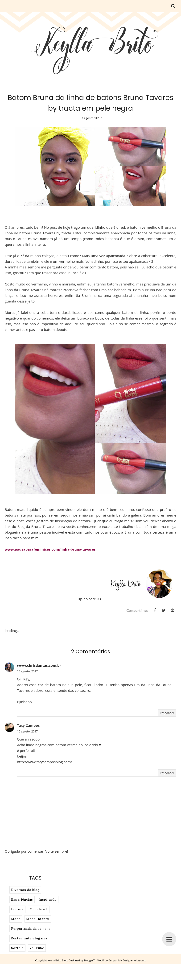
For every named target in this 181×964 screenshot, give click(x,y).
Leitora (17, 909)
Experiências (22, 900)
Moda (16, 919)
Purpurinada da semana (30, 929)
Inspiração (48, 900)
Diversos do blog (25, 890)
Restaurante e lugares (29, 938)
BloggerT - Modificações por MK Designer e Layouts (115, 960)
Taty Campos (28, 725)
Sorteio (17, 948)
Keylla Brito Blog (57, 960)
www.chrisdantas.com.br (39, 665)
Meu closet (38, 909)
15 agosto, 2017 (27, 671)
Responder (167, 713)
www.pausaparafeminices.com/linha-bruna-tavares (50, 549)
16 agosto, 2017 (27, 731)
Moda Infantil (37, 919)
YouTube (36, 948)
